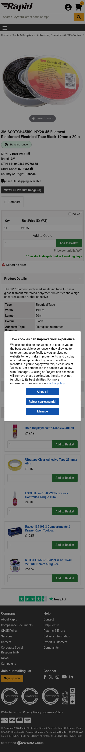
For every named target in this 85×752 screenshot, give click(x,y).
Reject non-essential (42, 401)
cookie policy (56, 383)
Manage (42, 411)
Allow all (42, 391)
